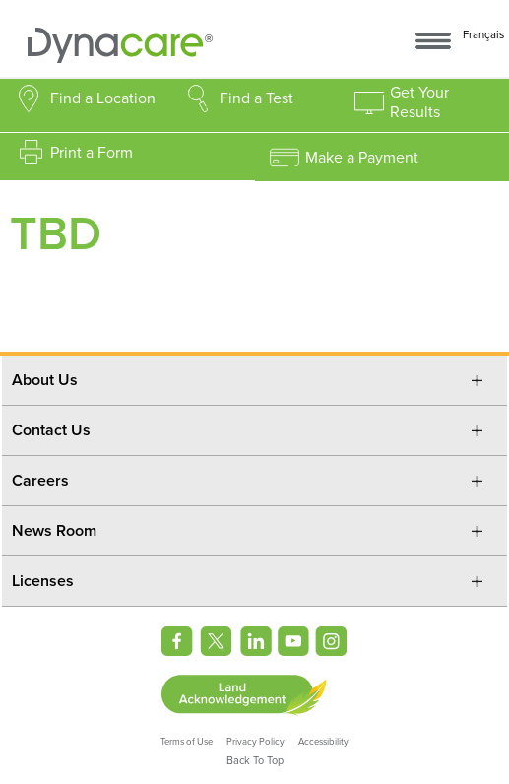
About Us (45, 380)
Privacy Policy (255, 742)
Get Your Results (419, 102)
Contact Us (51, 430)
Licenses (43, 581)
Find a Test (256, 98)
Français (483, 35)
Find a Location (103, 98)
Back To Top (255, 760)
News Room (54, 531)
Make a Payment (361, 157)
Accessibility (323, 742)
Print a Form (91, 153)
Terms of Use (186, 742)
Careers (40, 480)
